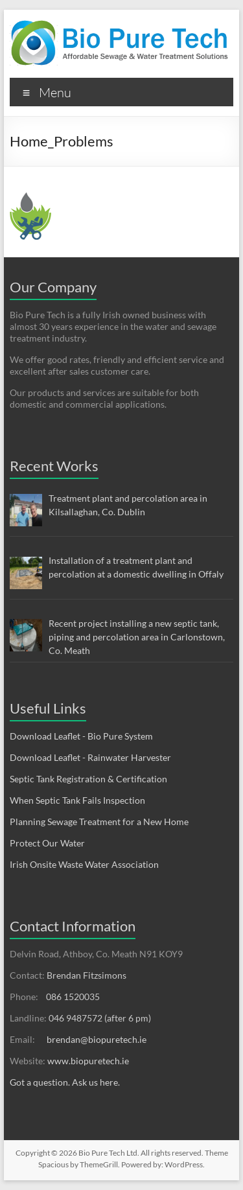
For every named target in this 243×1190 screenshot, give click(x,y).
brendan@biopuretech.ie (96, 1039)
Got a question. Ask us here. (65, 1082)
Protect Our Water (47, 842)
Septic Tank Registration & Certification (88, 778)
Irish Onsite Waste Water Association (84, 864)
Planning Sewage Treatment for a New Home (99, 821)
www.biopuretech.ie (88, 1060)
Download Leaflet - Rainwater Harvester (90, 757)
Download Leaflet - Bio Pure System (81, 735)
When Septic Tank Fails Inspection (77, 800)
